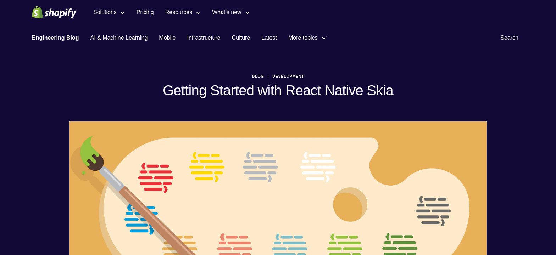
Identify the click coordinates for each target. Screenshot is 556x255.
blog (258, 76)
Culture (241, 38)
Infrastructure (203, 38)
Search (512, 38)
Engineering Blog (55, 38)
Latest (269, 38)
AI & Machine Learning (119, 38)
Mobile (167, 38)
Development (288, 76)
